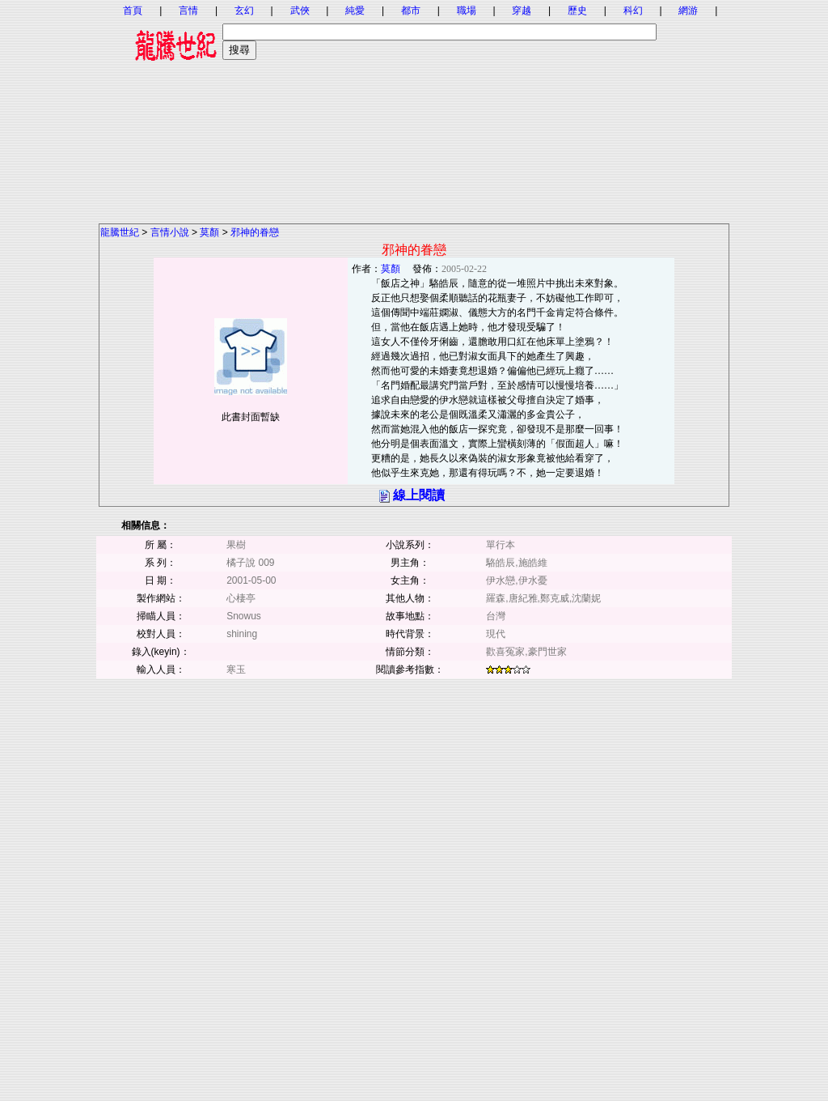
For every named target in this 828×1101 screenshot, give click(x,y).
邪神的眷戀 (254, 232)
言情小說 (169, 232)
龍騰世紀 (119, 232)
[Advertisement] (414, 109)
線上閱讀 (419, 495)
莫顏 (209, 232)
